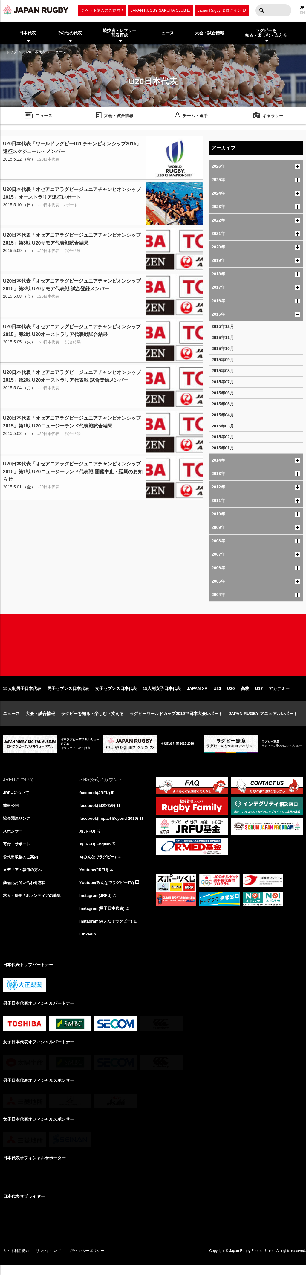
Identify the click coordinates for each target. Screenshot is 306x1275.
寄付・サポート (17, 851)
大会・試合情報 (40, 719)
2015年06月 (223, 392)
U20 (231, 694)
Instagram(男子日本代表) (103, 917)
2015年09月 (223, 359)
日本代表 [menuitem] (27, 32)
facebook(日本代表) (98, 812)
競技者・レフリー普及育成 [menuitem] (119, 33)
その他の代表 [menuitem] (69, 32)
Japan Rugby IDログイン (219, 10)
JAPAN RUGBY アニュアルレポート (263, 719)
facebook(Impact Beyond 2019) (110, 825)
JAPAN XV (197, 694)
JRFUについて (17, 798)
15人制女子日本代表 (162, 694)
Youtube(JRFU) (94, 877)
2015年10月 (223, 348)
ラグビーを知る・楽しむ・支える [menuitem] (266, 33)
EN (302, 13)
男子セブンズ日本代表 (68, 694)
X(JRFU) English (95, 851)
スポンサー (13, 838)
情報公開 (11, 812)
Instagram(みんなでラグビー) (107, 930)
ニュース (11, 719)
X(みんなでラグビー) (99, 864)
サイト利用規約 (17, 1260)
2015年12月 (223, 326)
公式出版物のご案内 (22, 864)
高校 (245, 694)
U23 (217, 694)
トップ (11, 52)
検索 (261, 10)
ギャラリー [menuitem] (273, 116)
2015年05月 (223, 403)
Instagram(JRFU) (96, 904)
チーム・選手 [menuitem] (195, 116)
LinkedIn (88, 943)
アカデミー (279, 694)
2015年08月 (223, 370)
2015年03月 (223, 426)
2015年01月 (223, 447)
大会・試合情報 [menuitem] (209, 32)
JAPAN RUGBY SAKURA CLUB (158, 10)
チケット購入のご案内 (100, 10)
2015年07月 (223, 381)
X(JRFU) (87, 838)
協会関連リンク (17, 825)
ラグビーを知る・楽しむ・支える (92, 719)
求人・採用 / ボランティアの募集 (34, 904)
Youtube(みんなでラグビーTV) (108, 890)
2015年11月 (223, 337)
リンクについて (51, 1260)
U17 (259, 694)
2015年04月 (223, 415)
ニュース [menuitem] (165, 32)
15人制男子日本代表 (22, 694)
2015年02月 (223, 436)
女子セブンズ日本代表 (116, 694)
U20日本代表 (35, 52)
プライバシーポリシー (91, 1260)
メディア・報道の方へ (24, 877)
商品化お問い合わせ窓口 (26, 890)
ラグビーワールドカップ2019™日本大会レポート (176, 719)
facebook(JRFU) (95, 798)
